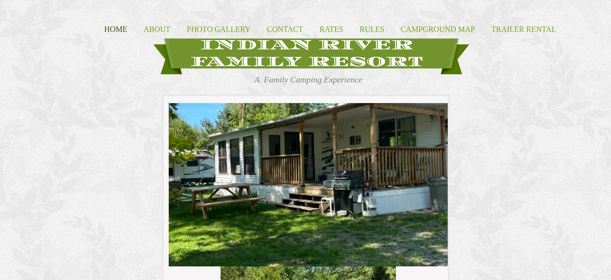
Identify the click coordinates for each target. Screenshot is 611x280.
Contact (285, 29)
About (156, 29)
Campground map (438, 29)
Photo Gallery (219, 29)
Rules (372, 29)
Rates (331, 29)
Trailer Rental (523, 29)
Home (115, 29)
